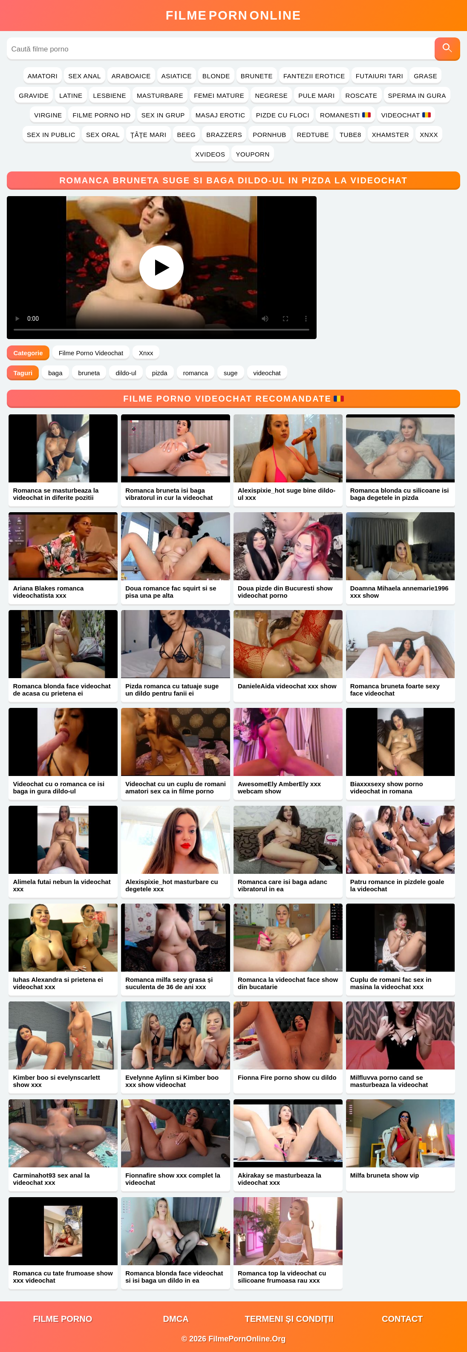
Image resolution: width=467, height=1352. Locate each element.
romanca (195, 373)
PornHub (269, 134)
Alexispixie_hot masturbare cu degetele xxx (171, 885)
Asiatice (176, 76)
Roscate (362, 95)
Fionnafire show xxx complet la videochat (172, 1179)
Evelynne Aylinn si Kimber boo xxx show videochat (172, 1081)
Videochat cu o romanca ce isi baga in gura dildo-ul (58, 787)
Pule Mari (316, 95)
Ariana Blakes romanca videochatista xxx (48, 592)
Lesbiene (109, 95)
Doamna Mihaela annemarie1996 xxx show (399, 592)
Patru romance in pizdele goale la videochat (397, 885)
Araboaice (131, 76)
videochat (267, 373)
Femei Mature (219, 95)
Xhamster (390, 134)
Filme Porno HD (101, 115)
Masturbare (160, 95)
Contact (402, 1318)
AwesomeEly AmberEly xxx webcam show (279, 787)
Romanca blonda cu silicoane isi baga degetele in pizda (399, 494)
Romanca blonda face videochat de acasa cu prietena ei (61, 689)
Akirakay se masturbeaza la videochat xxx (279, 1179)
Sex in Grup (163, 115)
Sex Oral (103, 134)
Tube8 (350, 134)
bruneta (89, 373)
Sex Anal (84, 76)
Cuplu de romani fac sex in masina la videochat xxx (391, 983)
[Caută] (447, 49)
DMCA (176, 1318)
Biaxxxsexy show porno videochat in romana (386, 787)
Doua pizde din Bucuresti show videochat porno (285, 592)
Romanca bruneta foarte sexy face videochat (395, 689)
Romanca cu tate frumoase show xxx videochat (62, 1276)
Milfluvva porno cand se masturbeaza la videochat (389, 1081)
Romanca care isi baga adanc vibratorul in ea (282, 885)
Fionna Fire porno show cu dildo (287, 1077)
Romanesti (345, 115)
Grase (425, 76)
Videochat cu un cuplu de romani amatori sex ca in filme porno (175, 787)
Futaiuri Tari (380, 76)
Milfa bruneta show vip (384, 1175)
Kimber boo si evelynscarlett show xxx (56, 1081)
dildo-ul (125, 373)
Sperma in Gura (417, 95)
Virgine (48, 115)
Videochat (406, 115)
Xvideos (210, 154)
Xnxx (429, 134)
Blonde (216, 76)
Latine (70, 95)
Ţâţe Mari (148, 134)
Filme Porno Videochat (91, 353)
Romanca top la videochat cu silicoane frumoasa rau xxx (282, 1276)
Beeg (186, 134)
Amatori (43, 76)
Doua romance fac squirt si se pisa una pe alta (170, 592)
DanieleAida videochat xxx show (287, 686)
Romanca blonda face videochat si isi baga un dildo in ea (174, 1276)
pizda (159, 373)
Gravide (34, 95)
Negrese (271, 95)
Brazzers (224, 134)
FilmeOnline (233, 15)
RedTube (313, 134)
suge (231, 373)
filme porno (62, 1318)
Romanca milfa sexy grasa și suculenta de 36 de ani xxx (169, 983)
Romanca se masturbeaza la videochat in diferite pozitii (55, 494)
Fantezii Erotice (314, 76)
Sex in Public (51, 134)
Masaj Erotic (220, 115)
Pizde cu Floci (282, 115)
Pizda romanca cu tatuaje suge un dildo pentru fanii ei (172, 689)
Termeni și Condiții (289, 1318)
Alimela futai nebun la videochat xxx (61, 885)
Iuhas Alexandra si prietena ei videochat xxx (58, 983)
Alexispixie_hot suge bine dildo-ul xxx (286, 494)
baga (55, 373)
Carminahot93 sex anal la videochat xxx (51, 1179)
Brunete (257, 76)
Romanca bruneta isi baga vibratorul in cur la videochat (169, 494)
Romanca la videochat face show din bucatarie (288, 983)
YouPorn (252, 154)
